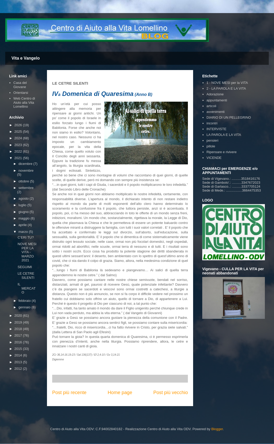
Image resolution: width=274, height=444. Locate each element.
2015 (18, 349)
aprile (23, 225)
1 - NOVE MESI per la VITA (227, 83)
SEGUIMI (24, 267)
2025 (18, 132)
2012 (18, 369)
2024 (18, 138)
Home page (120, 392)
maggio (25, 218)
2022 (18, 151)
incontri (211, 123)
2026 (18, 125)
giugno (24, 212)
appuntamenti (216, 100)
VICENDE (214, 158)
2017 (18, 335)
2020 (18, 316)
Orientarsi (20, 93)
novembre (26, 170)
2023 (18, 145)
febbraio (25, 301)
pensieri (212, 140)
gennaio (25, 307)
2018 (18, 329)
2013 (18, 362)
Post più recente (69, 392)
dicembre (26, 164)
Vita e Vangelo (25, 58)
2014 (18, 355)
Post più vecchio (170, 392)
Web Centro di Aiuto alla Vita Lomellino (24, 102)
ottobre (24, 181)
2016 (18, 342)
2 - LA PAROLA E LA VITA (226, 88)
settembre (26, 188)
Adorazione (215, 94)
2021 (18, 158)
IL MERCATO (26, 288)
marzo (24, 232)
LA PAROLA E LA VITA (223, 135)
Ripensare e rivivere (221, 152)
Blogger (217, 429)
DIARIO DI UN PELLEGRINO (228, 117)
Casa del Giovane (20, 85)
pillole (210, 146)
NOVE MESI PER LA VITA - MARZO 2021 (26, 252)
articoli (211, 106)
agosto (24, 198)
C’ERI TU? (25, 237)
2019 (18, 322)
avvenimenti (215, 112)
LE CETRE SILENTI (25, 276)
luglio (23, 205)
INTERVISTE (216, 129)
